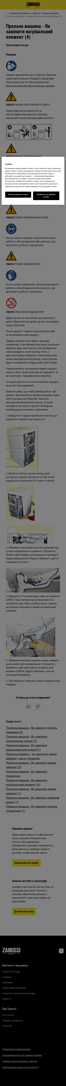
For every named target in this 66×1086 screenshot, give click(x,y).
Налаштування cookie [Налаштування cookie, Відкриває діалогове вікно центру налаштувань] (18, 194)
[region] (33, 181)
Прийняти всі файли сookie (46, 196)
